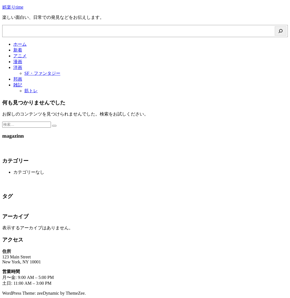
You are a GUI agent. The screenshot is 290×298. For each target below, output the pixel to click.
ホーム (20, 44)
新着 (17, 50)
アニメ (20, 55)
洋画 (17, 67)
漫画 (17, 61)
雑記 (17, 85)
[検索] (280, 31)
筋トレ (31, 90)
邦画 (17, 79)
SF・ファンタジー (42, 73)
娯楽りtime (12, 7)
